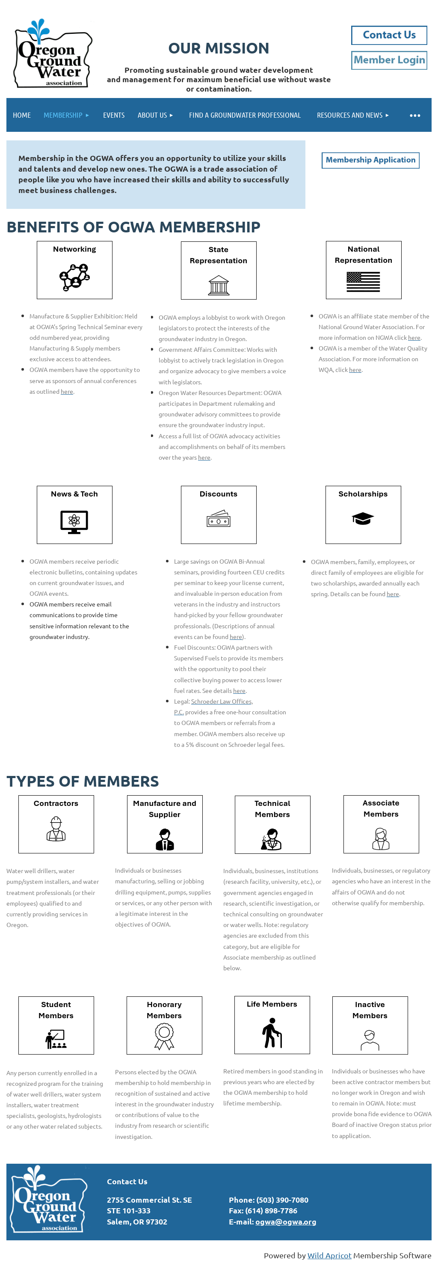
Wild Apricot (330, 1255)
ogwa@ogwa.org (286, 1221)
